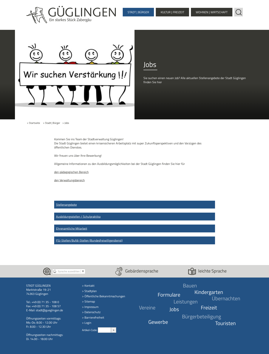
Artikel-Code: (90, 330)
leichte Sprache (212, 270)
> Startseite (33, 123)
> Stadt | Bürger (51, 123)
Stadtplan (90, 291)
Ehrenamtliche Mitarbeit (71, 228)
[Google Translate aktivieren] (68, 271)
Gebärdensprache (141, 270)
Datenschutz (92, 312)
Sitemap (89, 301)
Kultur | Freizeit (172, 12)
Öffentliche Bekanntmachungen (104, 296)
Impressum (91, 307)
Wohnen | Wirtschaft (212, 12)
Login (87, 323)
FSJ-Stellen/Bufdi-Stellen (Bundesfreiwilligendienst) (89, 240)
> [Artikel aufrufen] (113, 330)
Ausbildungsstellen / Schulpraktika (78, 216)
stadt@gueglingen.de (49, 310)
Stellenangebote (66, 204)
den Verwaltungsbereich (69, 180)
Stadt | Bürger (138, 12)
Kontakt (89, 285)
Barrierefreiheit (94, 317)
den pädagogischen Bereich (71, 172)
